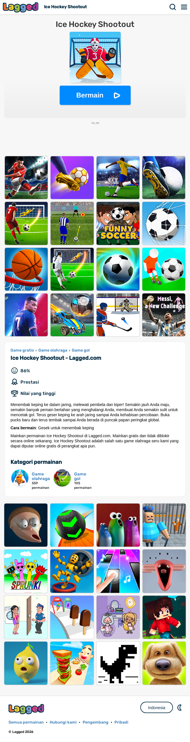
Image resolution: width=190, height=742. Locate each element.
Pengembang (95, 722)
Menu (184, 7)
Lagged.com (27, 709)
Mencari (173, 7)
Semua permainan (26, 722)
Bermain (89, 95)
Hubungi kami (63, 722)
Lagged (21, 7)
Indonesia (156, 707)
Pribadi (121, 722)
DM (180, 707)
